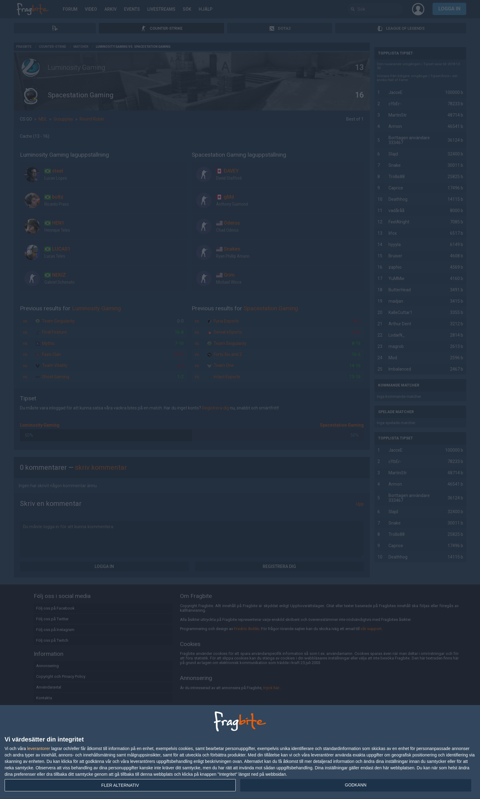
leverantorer (38, 748)
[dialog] (240, 752)
